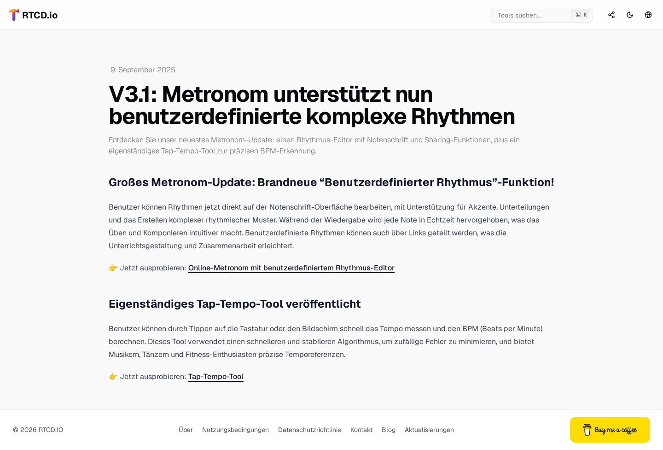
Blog (388, 430)
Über (186, 430)
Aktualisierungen (429, 430)
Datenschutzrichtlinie (309, 430)
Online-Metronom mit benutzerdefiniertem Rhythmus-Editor (291, 268)
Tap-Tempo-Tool (216, 376)
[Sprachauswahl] (648, 14)
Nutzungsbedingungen (235, 430)
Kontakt (361, 430)
